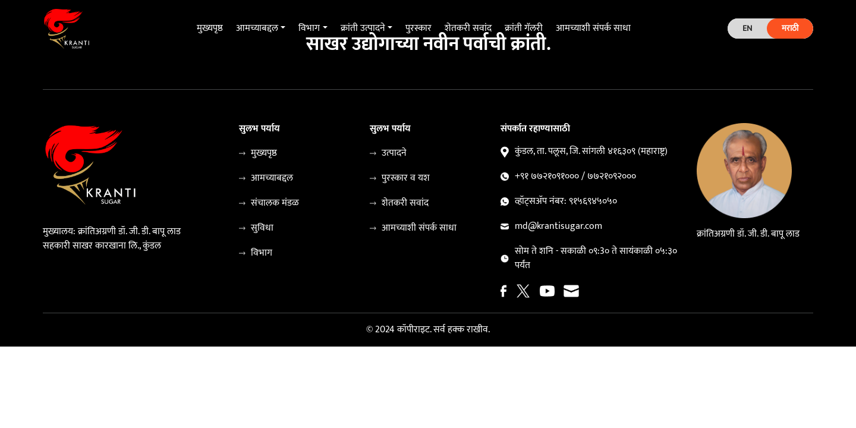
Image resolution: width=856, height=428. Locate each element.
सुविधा (262, 228)
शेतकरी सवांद (468, 28)
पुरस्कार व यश (406, 178)
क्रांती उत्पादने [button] (363, 28)
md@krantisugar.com (558, 226)
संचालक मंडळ (275, 203)
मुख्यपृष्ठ (210, 28)
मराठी (790, 28)
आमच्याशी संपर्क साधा (593, 28)
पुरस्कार (418, 28)
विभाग (261, 253)
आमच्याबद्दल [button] (257, 28)
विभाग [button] (309, 28)
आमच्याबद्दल (272, 178)
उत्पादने (394, 153)
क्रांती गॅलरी (524, 28)
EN (747, 28)
